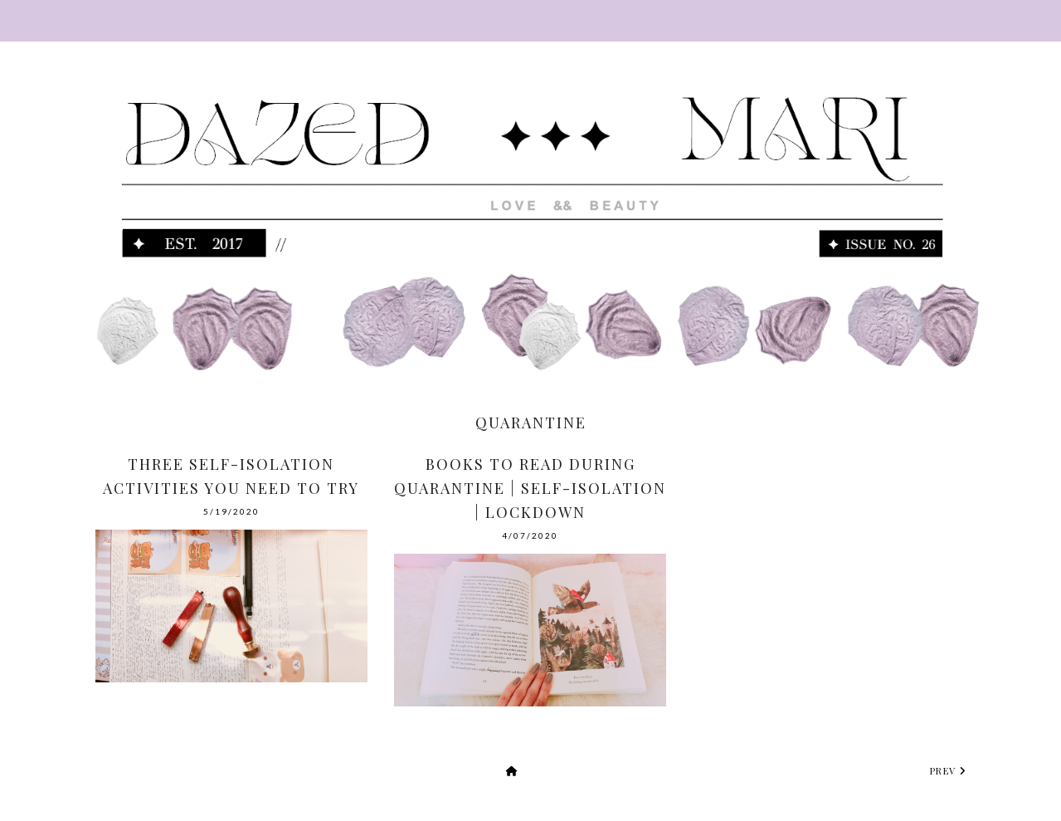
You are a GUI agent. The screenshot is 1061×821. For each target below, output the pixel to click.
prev (948, 771)
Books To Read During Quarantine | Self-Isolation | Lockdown (530, 488)
